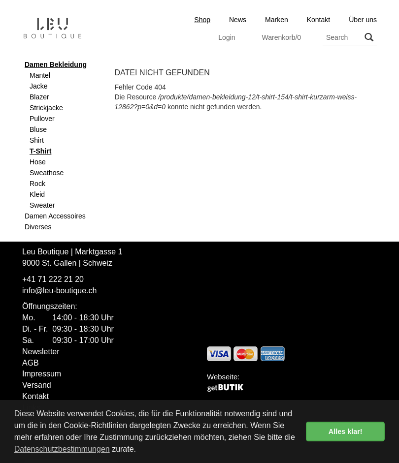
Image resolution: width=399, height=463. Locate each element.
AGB (30, 363)
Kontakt (318, 20)
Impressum (41, 374)
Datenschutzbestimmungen (62, 449)
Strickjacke (46, 108)
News (237, 20)
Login (226, 37)
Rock (37, 183)
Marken (276, 20)
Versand (36, 385)
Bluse (38, 129)
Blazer (39, 97)
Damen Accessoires (55, 216)
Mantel (40, 75)
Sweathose (47, 173)
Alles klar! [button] (346, 431)
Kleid (37, 194)
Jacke (39, 86)
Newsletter (41, 351)
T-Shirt (40, 151)
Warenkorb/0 (281, 37)
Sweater (42, 205)
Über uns (363, 20)
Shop (202, 20)
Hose (38, 162)
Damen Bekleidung (56, 64)
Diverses (38, 227)
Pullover (42, 119)
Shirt (37, 140)
